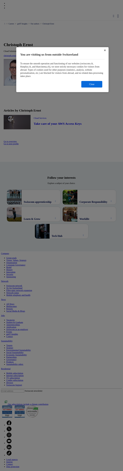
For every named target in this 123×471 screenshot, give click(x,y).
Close (91, 84)
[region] (62, 69)
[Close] (105, 50)
